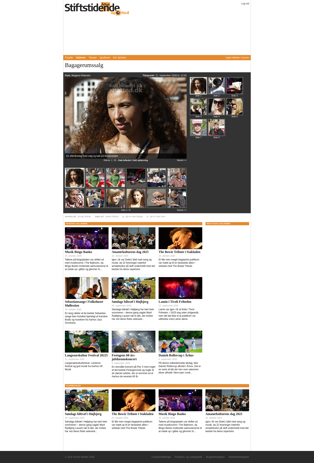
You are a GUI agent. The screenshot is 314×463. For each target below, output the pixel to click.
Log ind (245, 3)
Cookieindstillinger (161, 457)
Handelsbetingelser (238, 457)
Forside (69, 57)
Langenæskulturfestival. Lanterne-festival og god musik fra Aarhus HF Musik (84, 366)
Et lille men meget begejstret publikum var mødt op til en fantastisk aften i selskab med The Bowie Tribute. (179, 262)
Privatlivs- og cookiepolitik (188, 457)
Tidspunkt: (149, 75)
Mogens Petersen (80, 75)
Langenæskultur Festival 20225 (86, 355)
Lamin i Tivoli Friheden (175, 301)
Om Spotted (119, 57)
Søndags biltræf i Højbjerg (130, 301)
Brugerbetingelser (215, 457)
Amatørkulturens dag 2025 (130, 252)
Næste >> (182, 160)
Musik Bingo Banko (78, 252)
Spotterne (105, 57)
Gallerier (81, 57)
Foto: (68, 75)
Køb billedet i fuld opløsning (133, 160)
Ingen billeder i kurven (237, 57)
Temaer (93, 57)
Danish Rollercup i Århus (176, 355)
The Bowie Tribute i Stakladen (179, 252)
